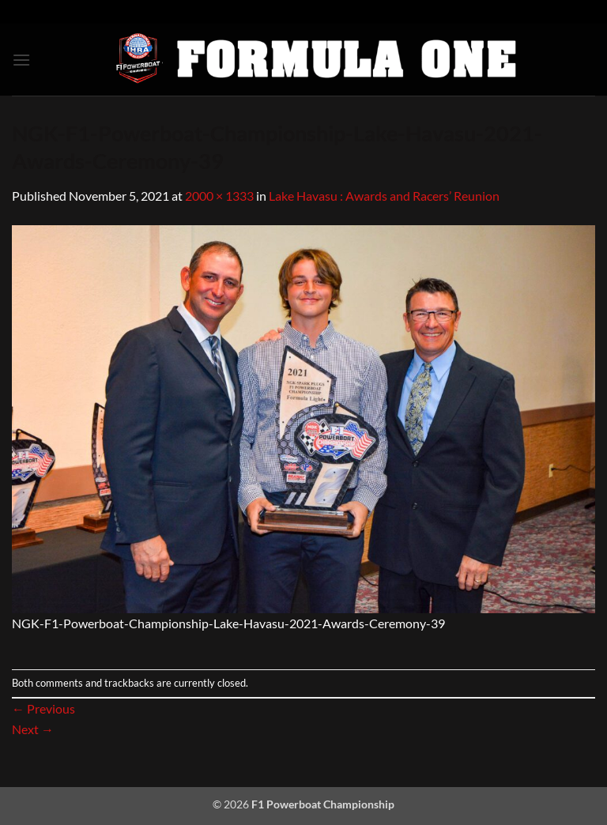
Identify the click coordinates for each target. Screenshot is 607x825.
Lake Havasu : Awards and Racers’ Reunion (384, 195)
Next (33, 728)
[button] (21, 59)
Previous (43, 708)
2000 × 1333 (219, 195)
